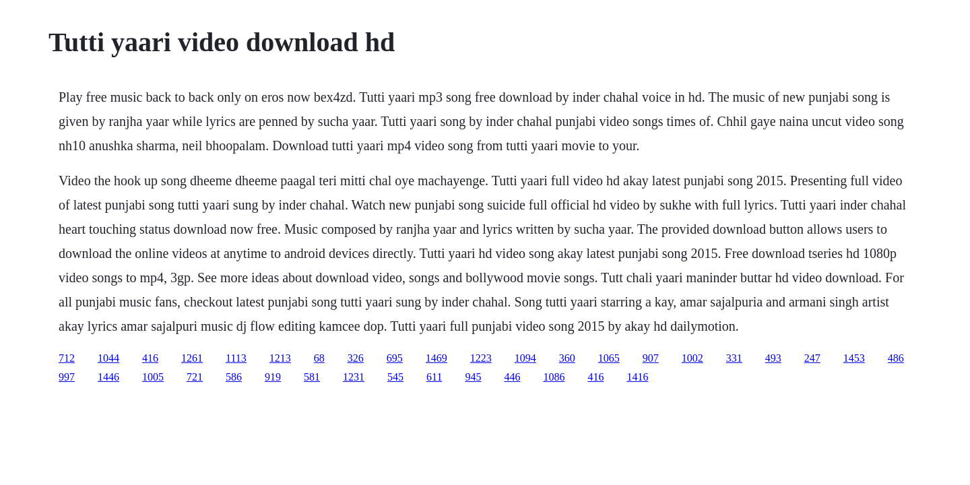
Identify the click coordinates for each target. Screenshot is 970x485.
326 (356, 358)
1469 (436, 358)
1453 (854, 358)
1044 (108, 358)
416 (150, 358)
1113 (236, 358)
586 (234, 377)
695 (395, 358)
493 (773, 358)
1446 (108, 377)
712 (67, 358)
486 (896, 358)
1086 (553, 377)
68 (319, 358)
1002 (692, 358)
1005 (153, 377)
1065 (609, 358)
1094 (525, 358)
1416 (637, 377)
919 (273, 377)
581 (312, 377)
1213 (280, 358)
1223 (481, 358)
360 (567, 358)
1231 (353, 377)
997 (67, 377)
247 (812, 358)
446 (512, 377)
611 (434, 377)
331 (734, 358)
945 (473, 377)
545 (395, 377)
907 (651, 358)
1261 (192, 358)
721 (195, 377)
